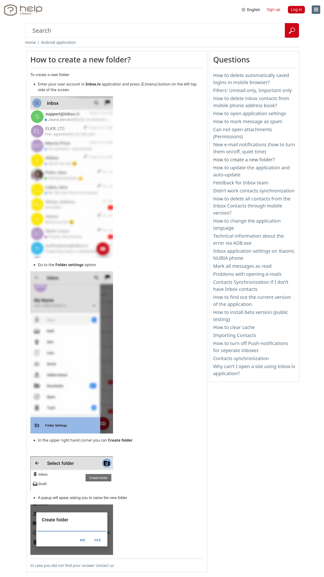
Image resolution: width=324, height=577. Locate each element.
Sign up (273, 9)
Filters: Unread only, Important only (252, 90)
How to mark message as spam (247, 121)
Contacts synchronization (241, 358)
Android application (58, 42)
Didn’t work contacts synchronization (254, 190)
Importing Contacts (234, 335)
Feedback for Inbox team (240, 182)
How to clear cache (234, 327)
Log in (296, 9)
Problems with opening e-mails (247, 274)
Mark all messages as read (242, 266)
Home (30, 42)
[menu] (316, 9)
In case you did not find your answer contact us (72, 565)
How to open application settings (249, 113)
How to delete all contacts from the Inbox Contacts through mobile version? (251, 205)
